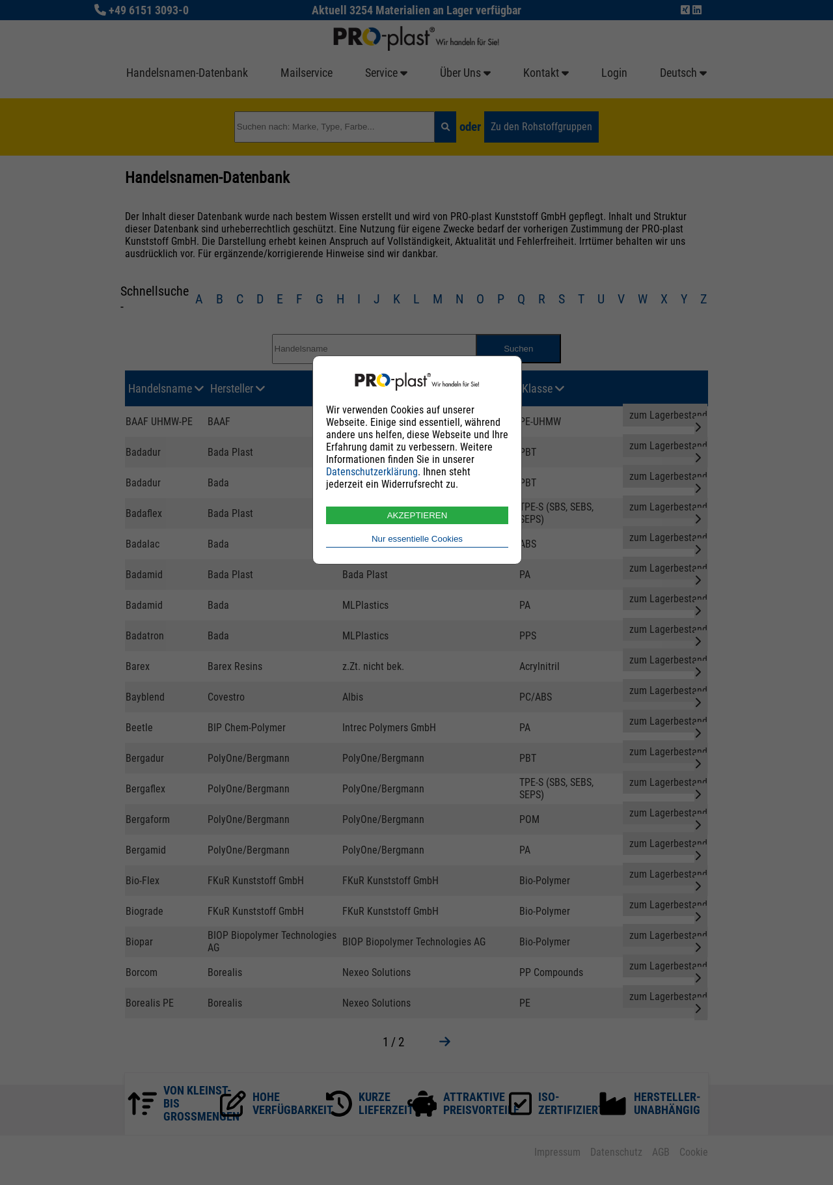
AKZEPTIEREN (417, 515)
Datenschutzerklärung (372, 472)
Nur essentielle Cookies (417, 539)
